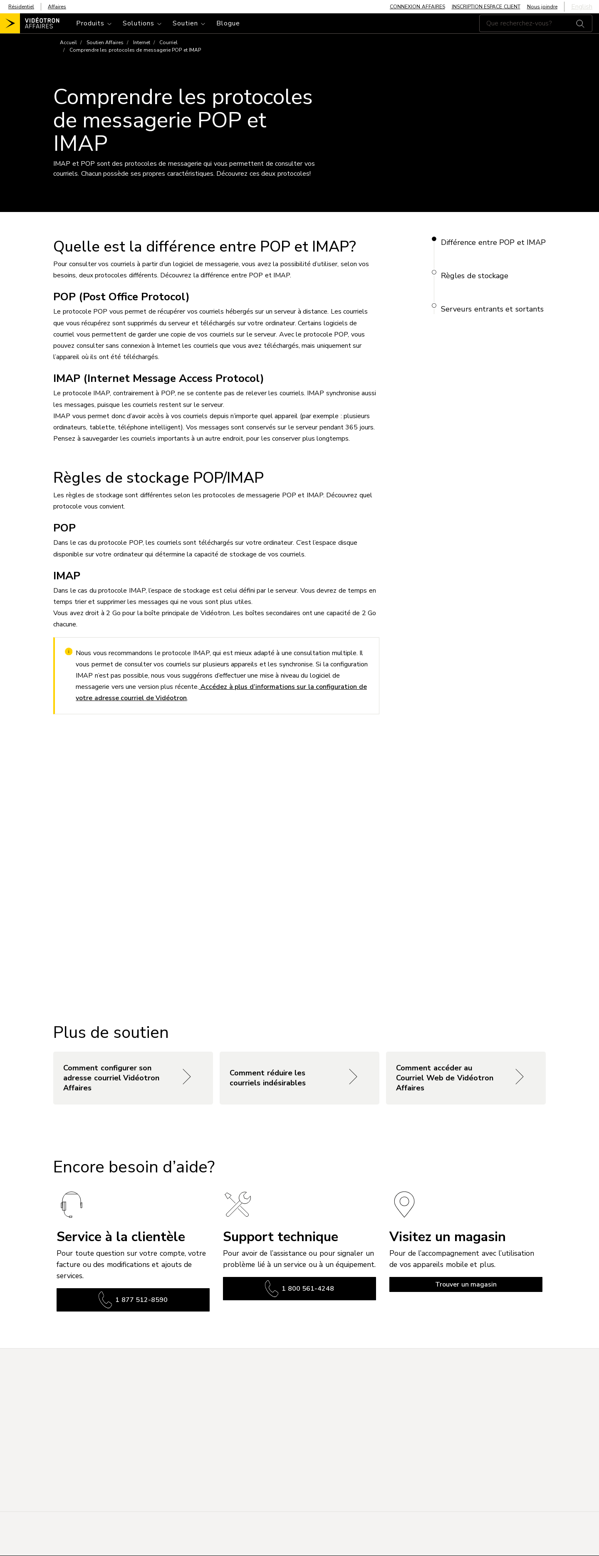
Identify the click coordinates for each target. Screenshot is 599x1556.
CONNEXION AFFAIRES (417, 6)
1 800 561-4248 (299, 1288)
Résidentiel (21, 6)
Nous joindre (542, 6)
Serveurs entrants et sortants (492, 309)
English (581, 6)
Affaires (57, 6)
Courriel (168, 42)
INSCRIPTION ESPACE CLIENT (486, 6)
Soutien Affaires (105, 42)
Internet (141, 42)
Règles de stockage (474, 276)
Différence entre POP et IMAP (493, 242)
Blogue (228, 23)
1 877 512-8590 (133, 1300)
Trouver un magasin (466, 1284)
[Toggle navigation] (94, 23)
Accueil (68, 42)
